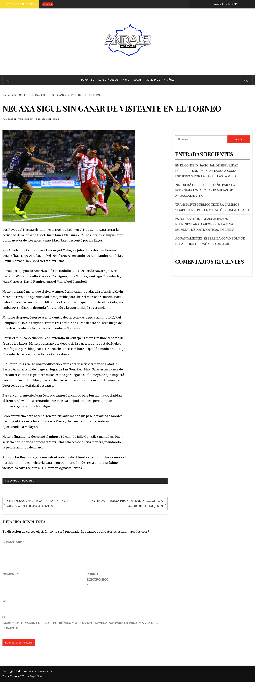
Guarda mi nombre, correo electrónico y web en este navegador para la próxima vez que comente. (79, 625)
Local (137, 79)
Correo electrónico (95, 579)
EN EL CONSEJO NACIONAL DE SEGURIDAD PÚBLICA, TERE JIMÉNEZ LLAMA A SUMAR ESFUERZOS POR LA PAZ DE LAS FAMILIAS (207, 170)
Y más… (169, 79)
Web (5, 601)
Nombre (10, 574)
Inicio (125, 79)
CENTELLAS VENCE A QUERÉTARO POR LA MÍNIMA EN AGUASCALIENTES (38, 503)
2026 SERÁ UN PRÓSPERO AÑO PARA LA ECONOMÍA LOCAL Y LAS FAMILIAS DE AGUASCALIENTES (205, 190)
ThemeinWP (17, 676)
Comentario (13, 542)
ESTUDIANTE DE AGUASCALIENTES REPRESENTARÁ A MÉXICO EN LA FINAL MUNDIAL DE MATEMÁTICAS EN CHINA (205, 224)
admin (56, 119)
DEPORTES (28, 480)
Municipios (153, 79)
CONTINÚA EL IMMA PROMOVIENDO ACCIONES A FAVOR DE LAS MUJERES (125, 503)
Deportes (87, 79)
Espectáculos (108, 79)
